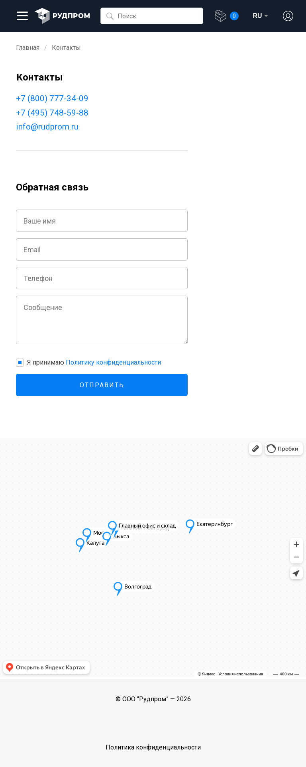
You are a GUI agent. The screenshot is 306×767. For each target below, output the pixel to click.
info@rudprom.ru (47, 126)
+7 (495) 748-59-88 (52, 113)
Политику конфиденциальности (113, 362)
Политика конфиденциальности (153, 747)
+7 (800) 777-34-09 (52, 98)
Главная (27, 47)
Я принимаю (94, 362)
